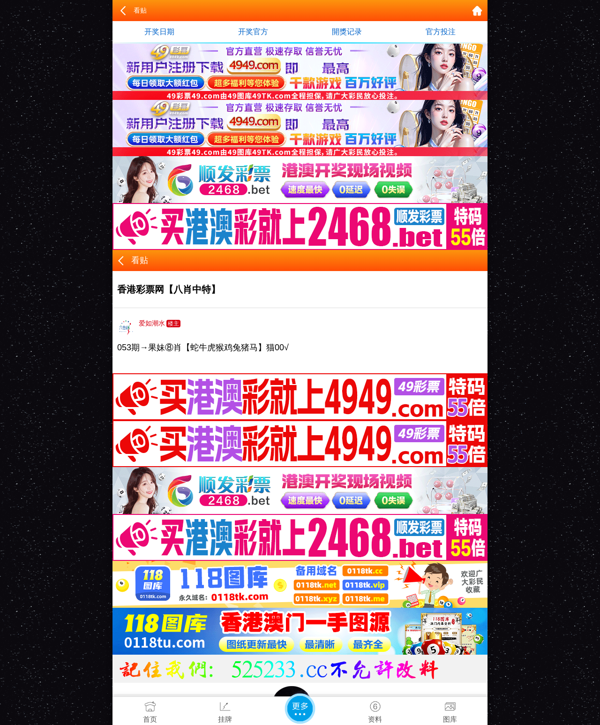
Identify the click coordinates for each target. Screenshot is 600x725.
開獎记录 (347, 32)
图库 (450, 710)
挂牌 (225, 710)
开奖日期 (159, 32)
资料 (375, 710)
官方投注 (441, 32)
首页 (150, 710)
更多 (300, 708)
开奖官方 (253, 32)
